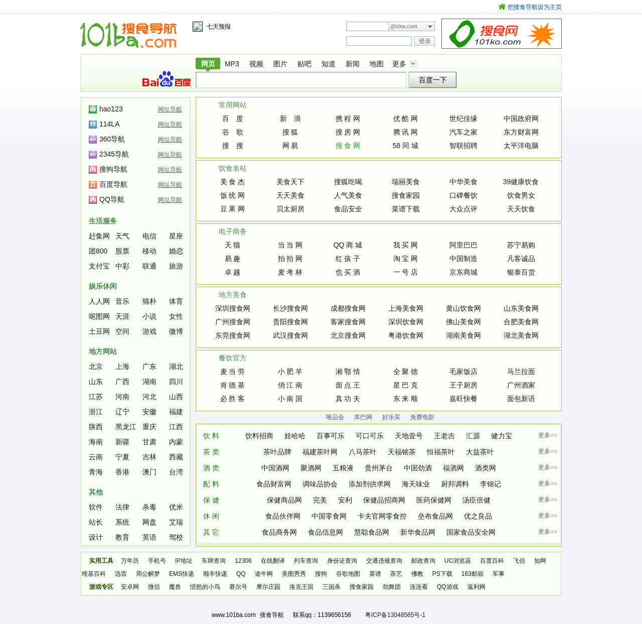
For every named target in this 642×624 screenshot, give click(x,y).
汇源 (473, 436)
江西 (176, 427)
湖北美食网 (521, 335)
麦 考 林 (290, 272)
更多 (399, 64)
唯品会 (335, 417)
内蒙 (176, 442)
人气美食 (348, 195)
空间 (122, 331)
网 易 (290, 146)
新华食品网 (417, 532)
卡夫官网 (372, 516)
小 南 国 (290, 399)
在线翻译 (273, 560)
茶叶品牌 (277, 452)
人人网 (99, 301)
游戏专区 (101, 586)
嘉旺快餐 (463, 399)
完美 (320, 500)
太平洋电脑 (521, 146)
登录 (425, 41)
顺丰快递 (215, 573)
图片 (280, 64)
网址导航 (170, 109)
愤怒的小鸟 (205, 586)
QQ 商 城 (348, 245)
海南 (96, 442)
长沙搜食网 (290, 308)
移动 (149, 251)
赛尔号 (238, 586)
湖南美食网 (463, 335)
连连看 (419, 586)
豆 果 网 (232, 209)
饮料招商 (259, 436)
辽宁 (122, 412)
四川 (176, 382)
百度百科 (492, 560)
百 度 (232, 118)
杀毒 (149, 507)
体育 (176, 301)
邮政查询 (423, 560)
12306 (243, 560)
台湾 (176, 472)
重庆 (149, 427)
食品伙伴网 (282, 516)
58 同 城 (405, 146)
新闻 (353, 64)
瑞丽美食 (406, 182)
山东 (96, 382)
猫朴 (149, 301)
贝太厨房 (290, 209)
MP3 (232, 64)
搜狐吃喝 (348, 182)
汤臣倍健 (476, 500)
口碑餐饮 (463, 195)
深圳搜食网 (232, 308)
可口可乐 (370, 436)
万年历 (130, 560)
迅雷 (121, 573)
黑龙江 (125, 427)
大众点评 (463, 209)
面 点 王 (348, 385)
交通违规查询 (384, 560)
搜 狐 (290, 132)
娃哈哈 (294, 436)
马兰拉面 (521, 371)
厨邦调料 (455, 484)
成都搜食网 (348, 308)
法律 (122, 507)
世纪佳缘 (463, 118)
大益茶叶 (480, 452)
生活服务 (103, 221)
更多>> (547, 435)
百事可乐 (330, 436)
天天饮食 (521, 209)
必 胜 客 (232, 399)
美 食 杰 (232, 182)
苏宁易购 (521, 245)
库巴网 (363, 417)
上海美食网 (405, 308)
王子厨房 (463, 385)
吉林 (149, 457)
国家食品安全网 (471, 532)
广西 (122, 382)
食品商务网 (279, 532)
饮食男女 (521, 195)
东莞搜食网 (232, 335)
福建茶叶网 (320, 452)
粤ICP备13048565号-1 (395, 614)
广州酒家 (521, 385)
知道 (329, 64)
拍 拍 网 (290, 259)
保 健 (211, 500)
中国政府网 (521, 118)
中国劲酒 (418, 468)
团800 (98, 251)
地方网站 (103, 351)
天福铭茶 (402, 452)
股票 (122, 251)
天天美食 (290, 195)
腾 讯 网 (405, 132)
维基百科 (94, 573)
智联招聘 (463, 146)
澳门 (149, 472)
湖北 (176, 366)
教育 (122, 537)
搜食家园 (406, 195)
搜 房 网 (348, 132)
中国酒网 (275, 468)
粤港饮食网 (405, 335)
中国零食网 (329, 516)
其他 (96, 492)
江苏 (96, 397)
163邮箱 (472, 573)
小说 (149, 316)
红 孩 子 (348, 259)
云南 (96, 457)
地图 (377, 64)
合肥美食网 (521, 322)
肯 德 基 (232, 385)
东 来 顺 (405, 399)
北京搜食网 (348, 335)
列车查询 (306, 560)
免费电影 (422, 417)
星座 (176, 236)
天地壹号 (409, 436)
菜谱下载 (406, 209)
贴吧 (304, 64)
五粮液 (343, 468)
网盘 (149, 522)
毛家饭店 (463, 371)
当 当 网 (290, 245)
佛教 (417, 573)
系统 (122, 522)
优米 (176, 507)
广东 (149, 366)
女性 (176, 316)
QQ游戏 (447, 586)
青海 (96, 472)
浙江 (96, 412)
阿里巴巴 (463, 245)
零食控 (396, 516)
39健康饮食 (521, 182)
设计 (96, 537)
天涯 (122, 316)
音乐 (122, 301)
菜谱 (375, 573)
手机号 (157, 560)
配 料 (211, 484)
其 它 (211, 532)
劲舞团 (392, 586)
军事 (499, 573)
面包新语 (521, 399)
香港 (122, 472)
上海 (122, 366)
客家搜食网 (348, 322)
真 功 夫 (348, 399)
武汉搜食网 (290, 335)
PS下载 (442, 573)
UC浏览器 (457, 560)
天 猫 (233, 245)
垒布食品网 (435, 516)
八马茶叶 (363, 452)
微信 (154, 586)
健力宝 (501, 436)
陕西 (96, 427)
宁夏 (122, 457)
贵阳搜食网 (290, 322)
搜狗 (321, 573)
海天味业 (416, 484)
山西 (176, 397)
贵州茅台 (379, 468)
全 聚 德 (405, 371)
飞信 (519, 560)
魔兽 (175, 586)
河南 (122, 397)
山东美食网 (521, 308)
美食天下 (290, 182)
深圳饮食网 (405, 322)
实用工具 (101, 560)
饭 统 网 (232, 195)
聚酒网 (311, 468)
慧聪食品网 (371, 532)
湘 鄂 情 (348, 371)
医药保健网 (433, 500)
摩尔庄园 (268, 586)
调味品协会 (320, 484)
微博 (176, 331)
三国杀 (332, 586)
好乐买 (391, 417)
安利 (345, 500)
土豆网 (99, 331)
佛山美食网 (463, 322)
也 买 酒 (348, 272)
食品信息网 (325, 532)
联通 (149, 266)
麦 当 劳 (232, 371)
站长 (96, 522)
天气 (122, 236)
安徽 (149, 412)
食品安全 (348, 209)
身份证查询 (342, 560)
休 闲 (211, 516)
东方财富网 (521, 132)
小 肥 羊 (290, 371)
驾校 (176, 537)
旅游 (176, 266)
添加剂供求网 (370, 484)
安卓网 (130, 586)
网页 (208, 64)
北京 (96, 366)
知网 (540, 560)
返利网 (476, 586)
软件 (96, 507)
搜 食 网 (348, 146)
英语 (149, 537)
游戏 (149, 331)
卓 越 (233, 272)
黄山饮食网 (463, 308)
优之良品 (478, 516)
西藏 (176, 457)
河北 (149, 397)
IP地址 (184, 560)
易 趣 (233, 259)
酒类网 (485, 468)
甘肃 (149, 442)
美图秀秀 (294, 573)
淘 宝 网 (405, 259)
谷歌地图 (348, 573)
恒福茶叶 (441, 452)
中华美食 (463, 182)
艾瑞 (176, 522)
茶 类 (211, 452)
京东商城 (463, 272)
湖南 (149, 382)
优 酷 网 (405, 118)
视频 (256, 64)
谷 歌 (232, 132)
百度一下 (433, 80)
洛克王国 (301, 586)
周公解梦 (148, 573)
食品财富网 (273, 484)
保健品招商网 (384, 500)
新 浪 (290, 118)
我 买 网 (405, 245)
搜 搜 (232, 146)
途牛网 (264, 573)
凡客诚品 (521, 259)
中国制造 (463, 259)
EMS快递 (181, 573)
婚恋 (176, 251)
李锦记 (490, 484)
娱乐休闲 (103, 286)
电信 (149, 236)
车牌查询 (214, 560)
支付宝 (99, 266)
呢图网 (99, 316)
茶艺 (396, 573)
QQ (241, 573)
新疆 (122, 442)
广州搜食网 (232, 322)
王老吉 (444, 436)
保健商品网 (284, 500)
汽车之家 (463, 132)
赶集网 (99, 236)
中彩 (122, 266)
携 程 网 (348, 118)
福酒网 (453, 468)
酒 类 (211, 468)
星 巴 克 (405, 385)
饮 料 (211, 436)
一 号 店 (405, 272)
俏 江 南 (290, 385)
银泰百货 (521, 272)
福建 (176, 412)
